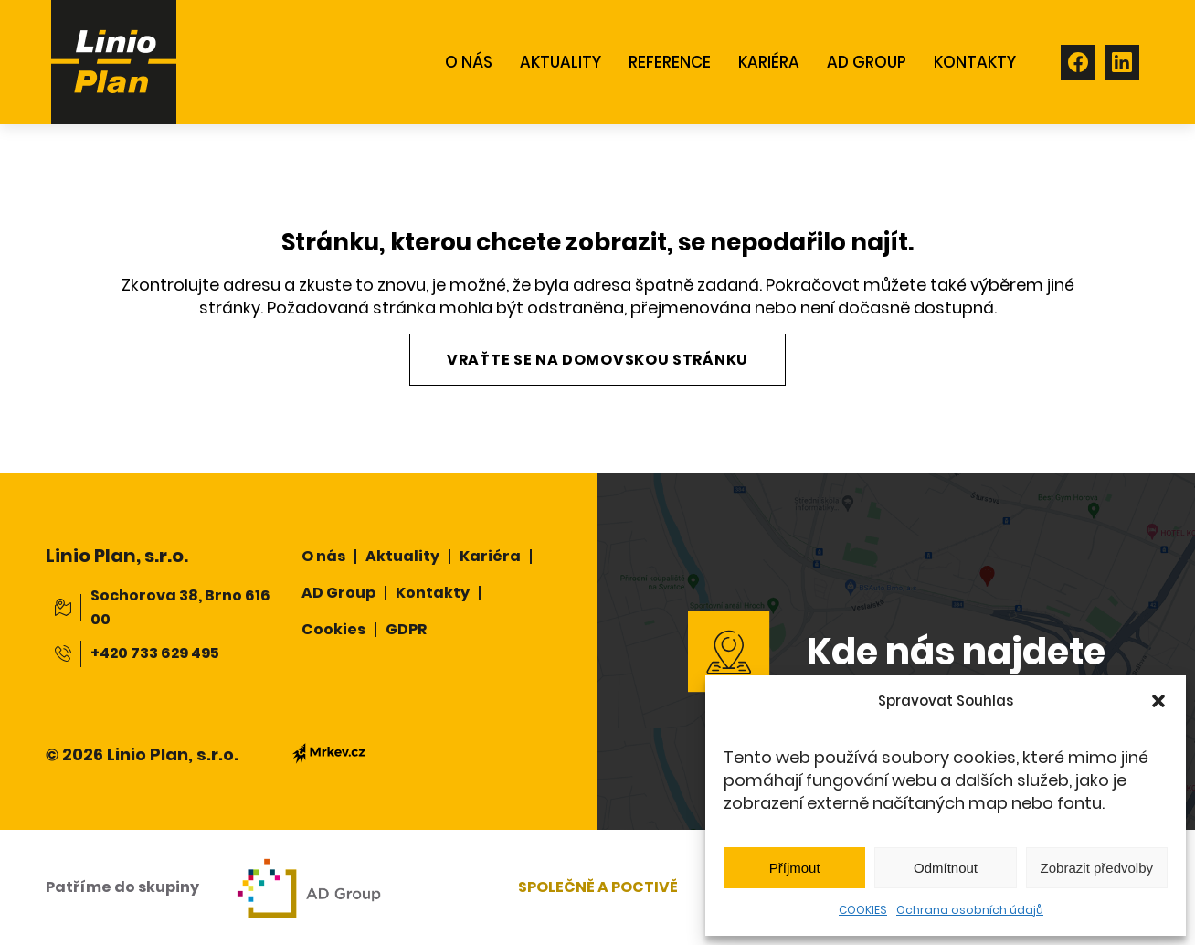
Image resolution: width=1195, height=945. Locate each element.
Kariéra (768, 62)
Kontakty (433, 592)
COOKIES (863, 910)
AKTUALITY (560, 62)
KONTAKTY (975, 62)
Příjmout (794, 868)
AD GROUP (866, 62)
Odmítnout (946, 868)
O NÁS (468, 62)
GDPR (406, 629)
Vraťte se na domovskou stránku (597, 359)
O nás (323, 556)
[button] (1158, 701)
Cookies (333, 629)
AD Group (338, 592)
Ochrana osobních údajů (969, 910)
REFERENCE (670, 62)
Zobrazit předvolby (1097, 868)
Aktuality (402, 556)
